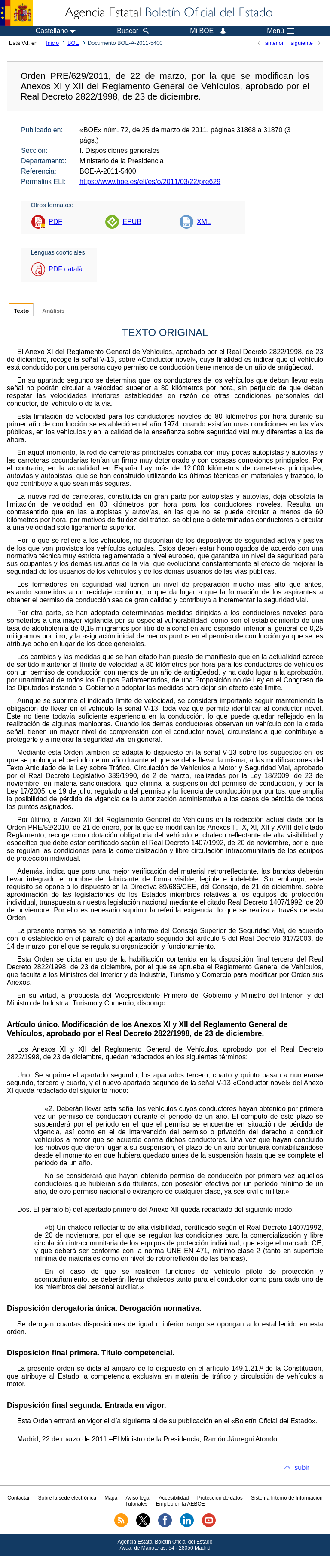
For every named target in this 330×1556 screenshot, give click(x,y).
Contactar (18, 1498)
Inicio (52, 43)
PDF (55, 221)
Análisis (53, 311)
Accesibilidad (174, 1498)
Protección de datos (220, 1498)
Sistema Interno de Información (287, 1498)
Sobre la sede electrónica (67, 1498)
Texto (21, 311)
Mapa (110, 1498)
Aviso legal (137, 1498)
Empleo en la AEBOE (180, 1504)
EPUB (131, 221)
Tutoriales (136, 1504)
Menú (280, 31)
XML (204, 221)
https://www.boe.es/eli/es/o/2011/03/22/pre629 (149, 181)
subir (301, 1467)
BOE (73, 43)
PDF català (65, 269)
